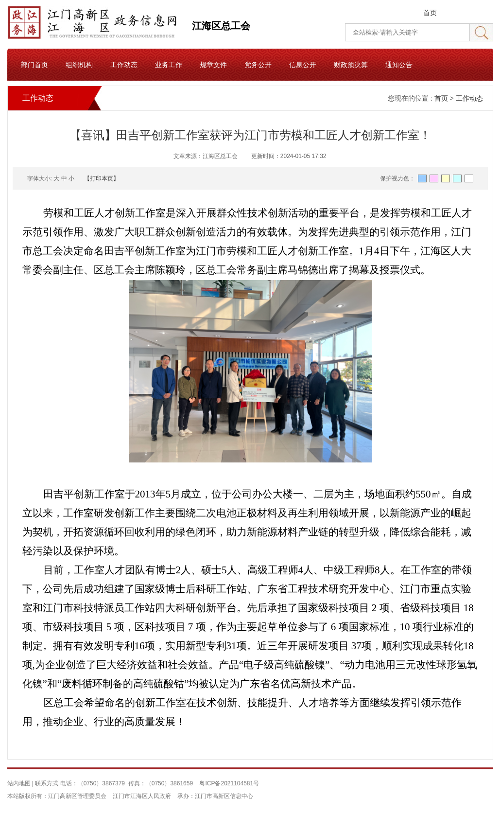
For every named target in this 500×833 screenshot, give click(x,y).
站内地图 (19, 783)
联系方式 (46, 783)
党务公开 (258, 65)
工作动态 (124, 65)
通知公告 (399, 65)
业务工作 (168, 65)
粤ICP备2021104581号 (229, 783)
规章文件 (213, 65)
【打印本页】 (101, 178)
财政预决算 (351, 65)
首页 (430, 13)
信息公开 (302, 65)
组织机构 (79, 65)
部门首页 (34, 65)
